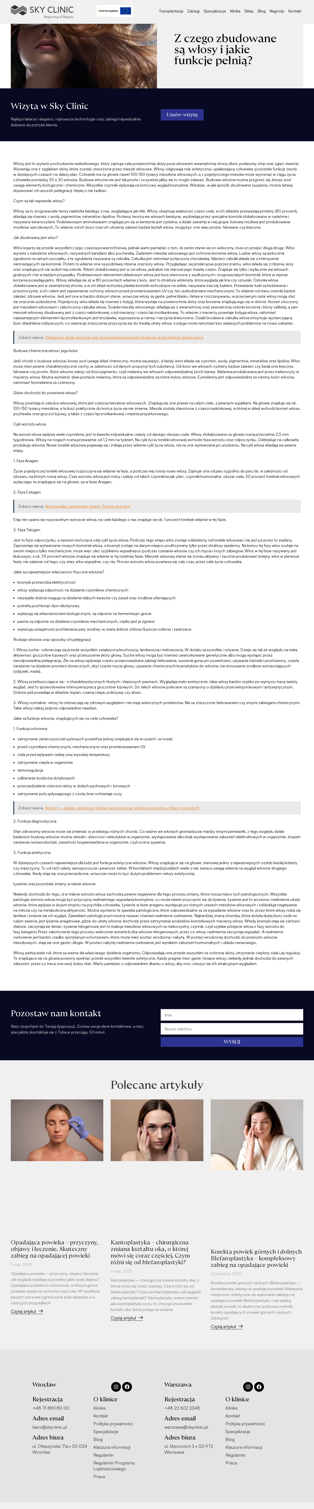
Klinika (235, 11)
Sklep (249, 11)
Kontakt (294, 11)
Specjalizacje (215, 11)
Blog (262, 11)
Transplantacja (171, 11)
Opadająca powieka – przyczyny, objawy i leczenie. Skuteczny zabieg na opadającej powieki (55, 1249)
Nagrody (277, 11)
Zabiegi (193, 11)
